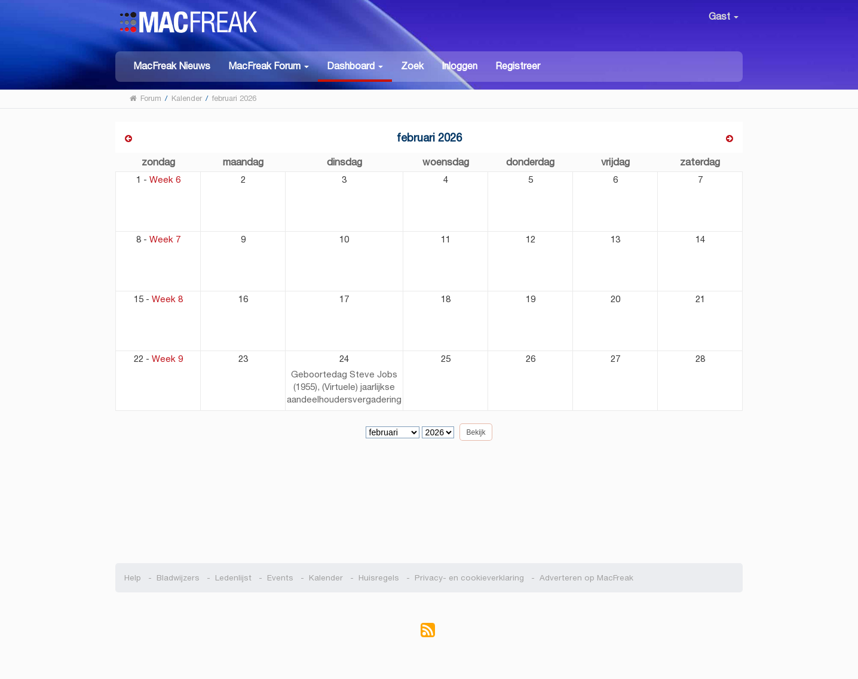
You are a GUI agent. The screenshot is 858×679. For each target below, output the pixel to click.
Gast (724, 16)
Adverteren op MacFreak (586, 578)
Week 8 (167, 299)
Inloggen (459, 66)
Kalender (326, 578)
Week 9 (167, 358)
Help (132, 578)
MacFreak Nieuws (171, 66)
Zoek (412, 66)
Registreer (517, 66)
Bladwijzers (178, 578)
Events (280, 578)
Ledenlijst (233, 578)
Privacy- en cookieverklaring (469, 578)
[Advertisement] (429, 506)
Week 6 (164, 179)
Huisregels (378, 578)
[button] (268, 65)
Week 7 (164, 239)
